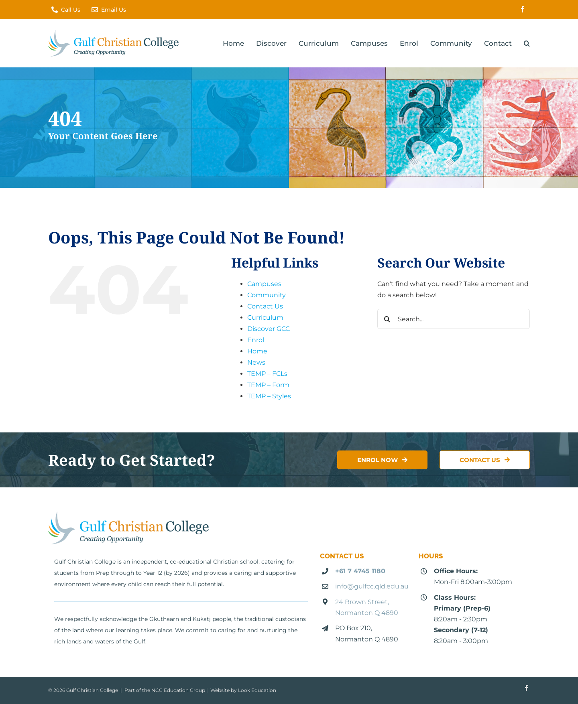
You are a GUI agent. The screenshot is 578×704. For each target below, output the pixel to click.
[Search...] (453, 319)
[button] (527, 43)
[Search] (387, 319)
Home (257, 351)
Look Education (257, 690)
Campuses (264, 284)
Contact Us (265, 306)
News (256, 362)
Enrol (255, 340)
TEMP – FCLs (267, 373)
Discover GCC (268, 329)
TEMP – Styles (269, 396)
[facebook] (522, 9)
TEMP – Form (268, 385)
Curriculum (265, 317)
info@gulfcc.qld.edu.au (372, 586)
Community (266, 295)
